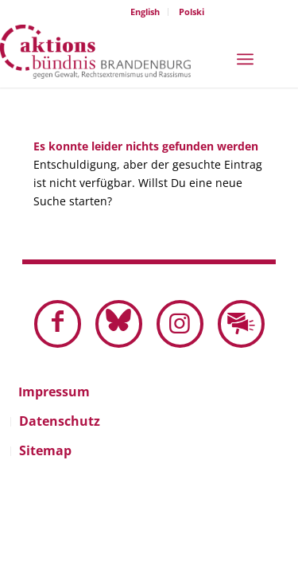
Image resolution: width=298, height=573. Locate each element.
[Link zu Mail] (241, 324)
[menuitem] (145, 12)
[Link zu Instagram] (180, 324)
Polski (191, 12)
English (145, 12)
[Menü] (245, 57)
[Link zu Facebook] (57, 324)
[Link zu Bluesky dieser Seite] (119, 324)
